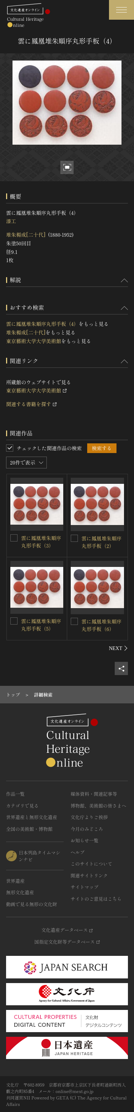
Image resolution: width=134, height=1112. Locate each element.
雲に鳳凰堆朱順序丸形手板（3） (41, 541)
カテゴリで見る (22, 805)
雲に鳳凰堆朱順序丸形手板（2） (101, 542)
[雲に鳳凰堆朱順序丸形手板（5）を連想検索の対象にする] (14, 621)
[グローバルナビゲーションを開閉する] (121, 10)
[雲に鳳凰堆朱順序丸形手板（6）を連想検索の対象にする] (74, 621)
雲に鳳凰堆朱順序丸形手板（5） (41, 624)
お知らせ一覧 (85, 840)
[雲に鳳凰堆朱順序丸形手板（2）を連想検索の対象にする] (74, 538)
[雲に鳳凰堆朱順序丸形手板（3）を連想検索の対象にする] (14, 537)
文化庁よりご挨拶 (89, 817)
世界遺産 (15, 880)
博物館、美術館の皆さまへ (98, 805)
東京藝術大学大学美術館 (33, 341)
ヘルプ (78, 852)
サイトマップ (85, 887)
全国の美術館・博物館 (29, 828)
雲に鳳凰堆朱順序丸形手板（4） (42, 323)
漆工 (11, 221)
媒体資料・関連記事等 (94, 793)
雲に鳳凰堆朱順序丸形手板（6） (101, 625)
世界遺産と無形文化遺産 (31, 817)
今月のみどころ (87, 828)
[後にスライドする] (118, 648)
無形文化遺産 (20, 892)
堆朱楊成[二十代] (25, 234)
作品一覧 (15, 793)
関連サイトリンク (89, 875)
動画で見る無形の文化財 (31, 904)
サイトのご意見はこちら (96, 898)
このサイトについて (92, 863)
